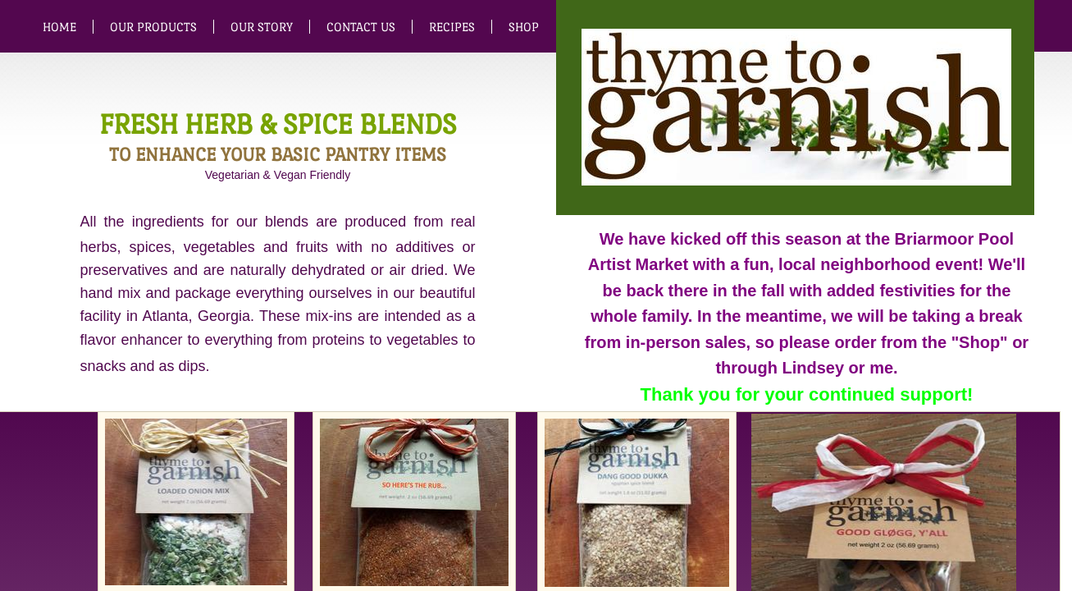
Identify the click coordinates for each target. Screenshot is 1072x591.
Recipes (452, 27)
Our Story (261, 27)
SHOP (524, 27)
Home (59, 27)
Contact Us (360, 27)
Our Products (153, 27)
